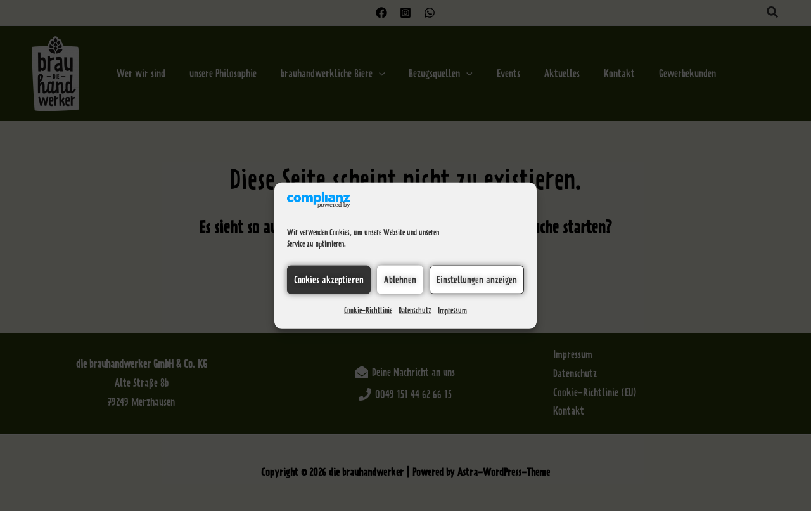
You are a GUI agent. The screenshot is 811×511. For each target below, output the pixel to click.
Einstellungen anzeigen (477, 279)
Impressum (452, 310)
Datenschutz (415, 310)
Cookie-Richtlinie (368, 310)
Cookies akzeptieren (329, 279)
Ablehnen (400, 279)
